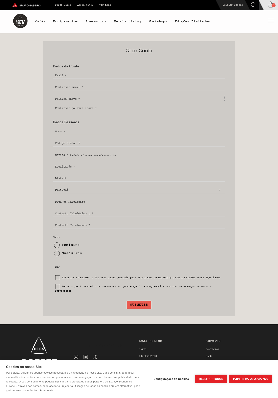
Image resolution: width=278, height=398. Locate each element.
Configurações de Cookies (171, 378)
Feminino (67, 245)
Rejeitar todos (211, 378)
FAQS (209, 356)
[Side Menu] (270, 21)
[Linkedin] (86, 357)
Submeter (139, 305)
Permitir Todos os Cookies (250, 379)
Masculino (68, 253)
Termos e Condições (115, 287)
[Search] (213, 5)
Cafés (142, 349)
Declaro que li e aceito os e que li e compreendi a (133, 288)
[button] (139, 190)
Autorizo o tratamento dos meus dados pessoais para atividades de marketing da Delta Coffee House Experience (137, 278)
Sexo (56, 237)
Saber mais (46, 390)
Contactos (212, 349)
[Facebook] (95, 357)
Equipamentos (148, 356)
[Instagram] (76, 357)
